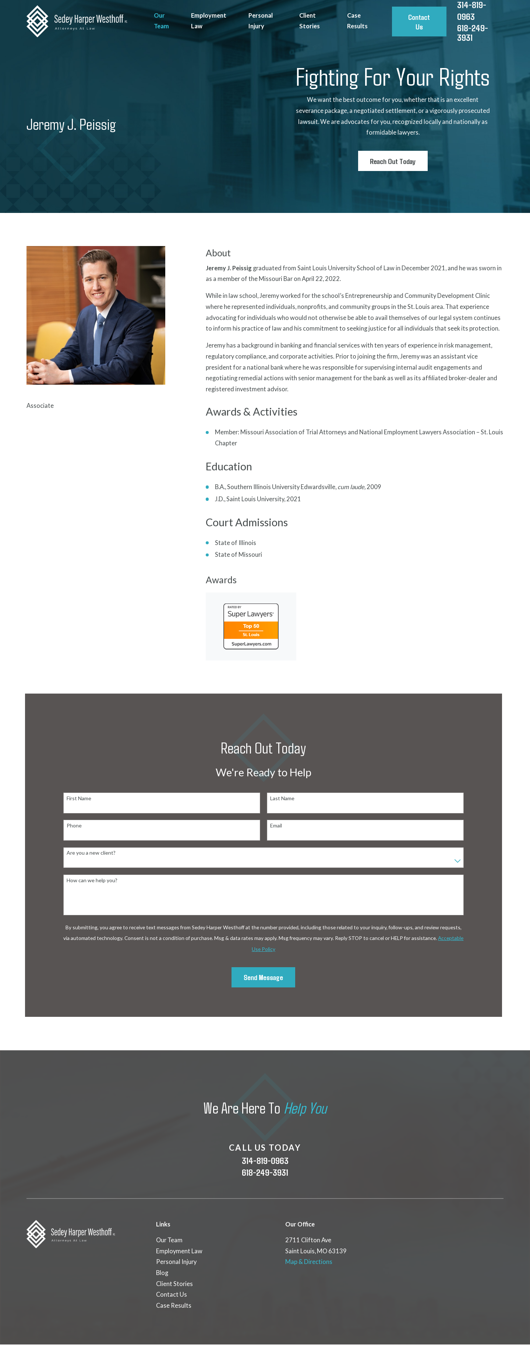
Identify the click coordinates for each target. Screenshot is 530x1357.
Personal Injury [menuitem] (260, 21)
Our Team (169, 1240)
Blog (162, 1272)
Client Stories (174, 1283)
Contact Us (419, 21)
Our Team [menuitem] (161, 21)
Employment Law (179, 1251)
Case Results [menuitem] (357, 21)
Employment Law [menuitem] (208, 21)
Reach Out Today (393, 160)
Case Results (173, 1305)
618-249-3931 (472, 32)
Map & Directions (308, 1261)
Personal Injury (176, 1261)
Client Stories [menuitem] (309, 21)
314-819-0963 (265, 1160)
